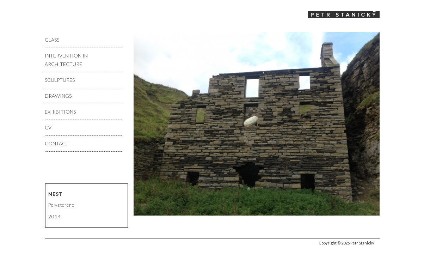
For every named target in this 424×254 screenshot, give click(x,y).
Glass (52, 40)
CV (48, 128)
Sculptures (60, 80)
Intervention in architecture (66, 60)
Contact (57, 143)
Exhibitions (60, 112)
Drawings (58, 96)
